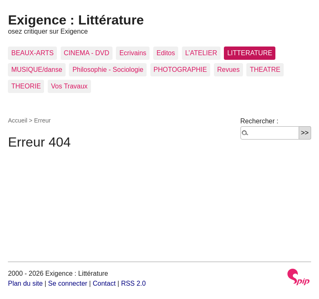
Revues (228, 69)
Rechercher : (259, 121)
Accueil (17, 120)
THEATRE (265, 69)
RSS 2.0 (133, 283)
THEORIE (26, 86)
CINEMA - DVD (86, 52)
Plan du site (25, 283)
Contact (104, 283)
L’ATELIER (201, 52)
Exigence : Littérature (76, 19)
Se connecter (67, 283)
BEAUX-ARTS (32, 52)
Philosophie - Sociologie (107, 69)
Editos (166, 52)
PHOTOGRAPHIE (180, 69)
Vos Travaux (69, 86)
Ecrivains (132, 52)
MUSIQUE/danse (36, 69)
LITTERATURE (249, 52)
